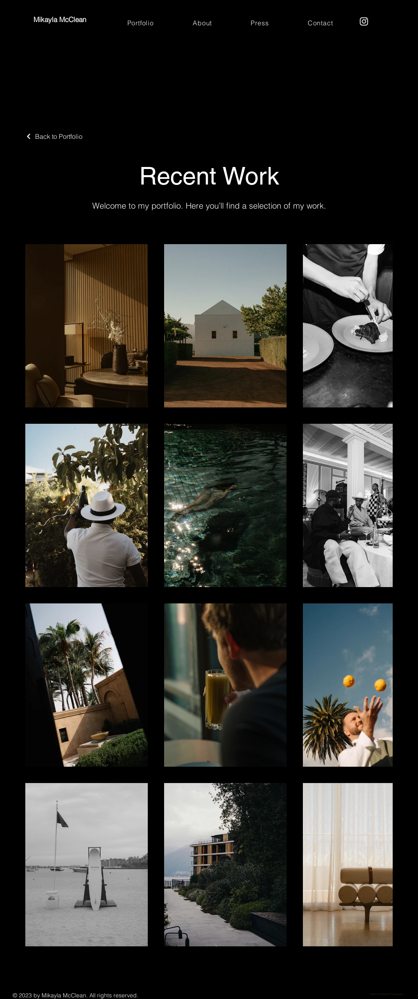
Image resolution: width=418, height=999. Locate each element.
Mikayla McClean (60, 19)
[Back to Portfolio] (53, 136)
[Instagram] (363, 21)
